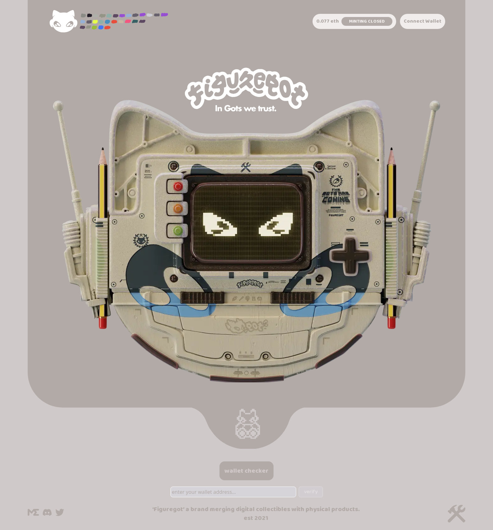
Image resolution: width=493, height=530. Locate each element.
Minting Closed (367, 21)
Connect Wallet (422, 21)
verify (311, 492)
